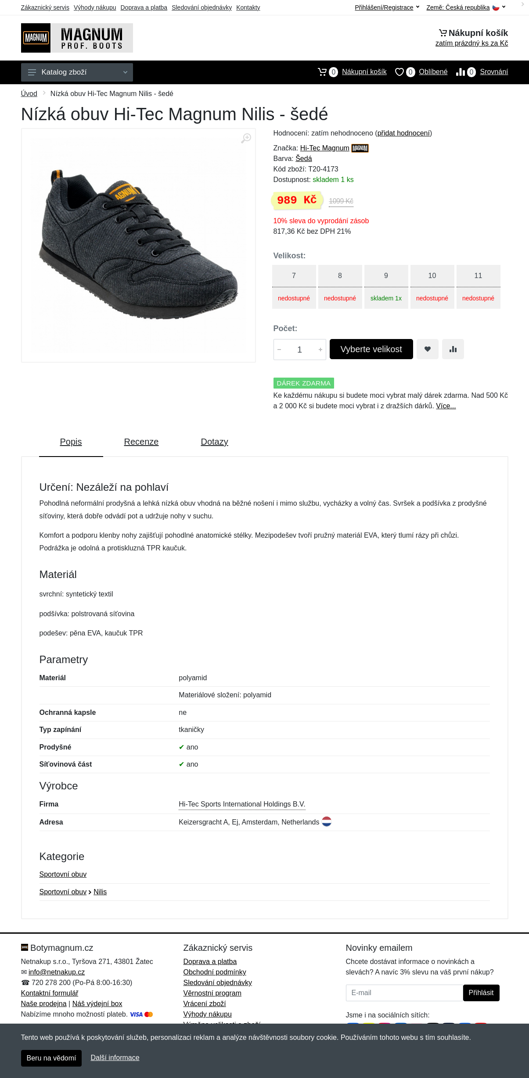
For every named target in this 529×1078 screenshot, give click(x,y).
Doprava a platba (144, 7)
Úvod (29, 93)
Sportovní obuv (63, 874)
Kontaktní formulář (50, 993)
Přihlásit (481, 992)
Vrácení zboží (205, 1003)
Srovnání (478, 72)
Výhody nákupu (95, 7)
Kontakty (248, 7)
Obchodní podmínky (215, 972)
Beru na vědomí (51, 1058)
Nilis (100, 892)
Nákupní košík (347, 72)
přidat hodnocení (404, 133)
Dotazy (214, 441)
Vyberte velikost (371, 349)
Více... (446, 406)
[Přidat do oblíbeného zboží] (428, 349)
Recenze (141, 441)
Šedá (303, 158)
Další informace (114, 1057)
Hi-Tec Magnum (324, 148)
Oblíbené (417, 72)
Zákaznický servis (45, 7)
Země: (466, 7)
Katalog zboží (77, 72)
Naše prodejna (44, 1003)
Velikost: (289, 255)
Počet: (285, 328)
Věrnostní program (213, 993)
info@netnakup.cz (57, 972)
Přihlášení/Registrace (387, 7)
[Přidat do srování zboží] (453, 349)
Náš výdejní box (97, 1003)
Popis (71, 441)
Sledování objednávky (202, 7)
